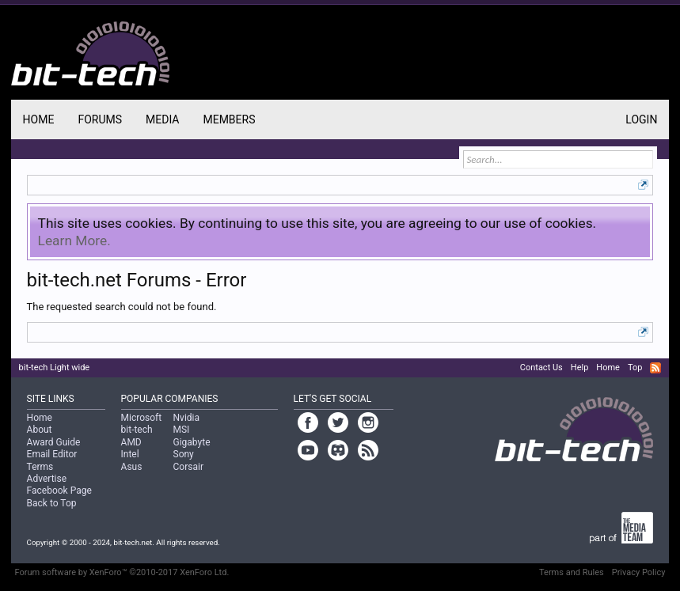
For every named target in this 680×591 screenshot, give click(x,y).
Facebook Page (59, 490)
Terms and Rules (571, 572)
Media (162, 119)
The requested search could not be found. (122, 307)
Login (641, 119)
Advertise (46, 478)
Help (580, 367)
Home (39, 119)
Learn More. (74, 240)
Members (229, 119)
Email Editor (52, 454)
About (39, 429)
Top (635, 367)
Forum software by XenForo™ (122, 572)
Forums (100, 119)
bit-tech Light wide (54, 367)
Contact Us (541, 367)
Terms (40, 466)
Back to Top (52, 503)
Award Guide (54, 442)
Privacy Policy (639, 572)
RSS (655, 367)
